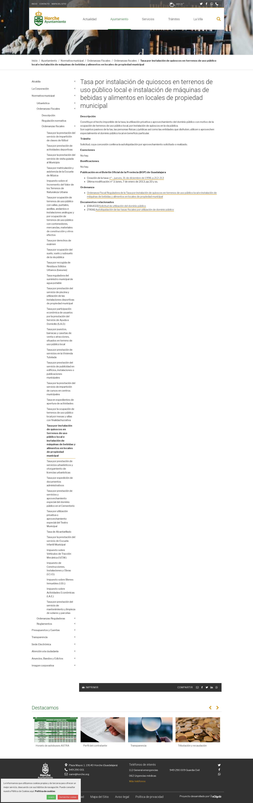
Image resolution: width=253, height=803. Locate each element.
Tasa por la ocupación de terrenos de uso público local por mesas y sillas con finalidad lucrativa (60, 415)
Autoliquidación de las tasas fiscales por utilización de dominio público (135, 209)
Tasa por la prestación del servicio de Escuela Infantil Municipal (61, 541)
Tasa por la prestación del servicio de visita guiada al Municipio (61, 158)
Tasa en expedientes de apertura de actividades (60, 401)
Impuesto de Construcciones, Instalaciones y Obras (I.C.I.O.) (59, 568)
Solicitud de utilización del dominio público (122, 206)
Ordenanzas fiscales (125, 60)
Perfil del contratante (95, 745)
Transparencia (39, 637)
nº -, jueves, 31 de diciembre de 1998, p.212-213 (136, 177)
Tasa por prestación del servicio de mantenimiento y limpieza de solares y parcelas (61, 607)
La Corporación (40, 88)
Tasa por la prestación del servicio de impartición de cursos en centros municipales (61, 389)
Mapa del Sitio (59, 4)
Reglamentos (44, 623)
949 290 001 (74, 769)
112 (131, 770)
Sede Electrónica (41, 644)
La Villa (198, 19)
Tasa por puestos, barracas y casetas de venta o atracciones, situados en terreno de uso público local (59, 337)
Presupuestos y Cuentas (46, 630)
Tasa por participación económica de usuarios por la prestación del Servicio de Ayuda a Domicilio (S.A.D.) (60, 316)
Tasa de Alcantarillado (59, 531)
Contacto (44, 4)
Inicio (34, 4)
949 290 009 (177, 770)
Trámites (174, 19)
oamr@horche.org (76, 774)
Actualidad (89, 19)
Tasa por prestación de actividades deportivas (60, 147)
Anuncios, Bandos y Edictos (47, 658)
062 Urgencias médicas (142, 775)
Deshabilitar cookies (67, 797)
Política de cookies (45, 791)
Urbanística (43, 103)
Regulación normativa (54, 120)
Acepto (51, 797)
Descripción (48, 115)
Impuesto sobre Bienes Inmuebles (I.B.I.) (60, 581)
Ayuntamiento (119, 19)
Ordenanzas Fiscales (98, 60)
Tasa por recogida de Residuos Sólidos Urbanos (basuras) (58, 266)
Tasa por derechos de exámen (59, 242)
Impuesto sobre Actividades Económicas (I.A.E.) (61, 592)
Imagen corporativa (43, 665)
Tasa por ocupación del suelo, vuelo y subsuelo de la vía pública (60, 253)
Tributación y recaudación (192, 745)
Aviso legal (122, 796)
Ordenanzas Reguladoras (51, 618)
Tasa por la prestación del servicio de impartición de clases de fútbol (61, 136)
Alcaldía (36, 81)
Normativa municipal (72, 60)
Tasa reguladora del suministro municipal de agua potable (60, 279)
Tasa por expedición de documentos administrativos (60, 481)
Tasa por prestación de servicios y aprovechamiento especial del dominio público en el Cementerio (61, 498)
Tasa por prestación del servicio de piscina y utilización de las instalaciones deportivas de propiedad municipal (60, 296)
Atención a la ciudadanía (45, 651)
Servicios (148, 19)
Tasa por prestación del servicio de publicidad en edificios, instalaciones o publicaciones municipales (60, 370)
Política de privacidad (149, 796)
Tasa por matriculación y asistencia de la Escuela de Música (60, 171)
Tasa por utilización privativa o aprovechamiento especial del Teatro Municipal (57, 519)
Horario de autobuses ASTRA (52, 745)
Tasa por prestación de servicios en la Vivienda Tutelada (60, 353)
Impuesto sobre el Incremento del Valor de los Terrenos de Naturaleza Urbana (60, 186)
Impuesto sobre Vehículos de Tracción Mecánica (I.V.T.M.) (59, 554)
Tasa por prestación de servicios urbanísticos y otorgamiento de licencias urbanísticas (60, 467)
